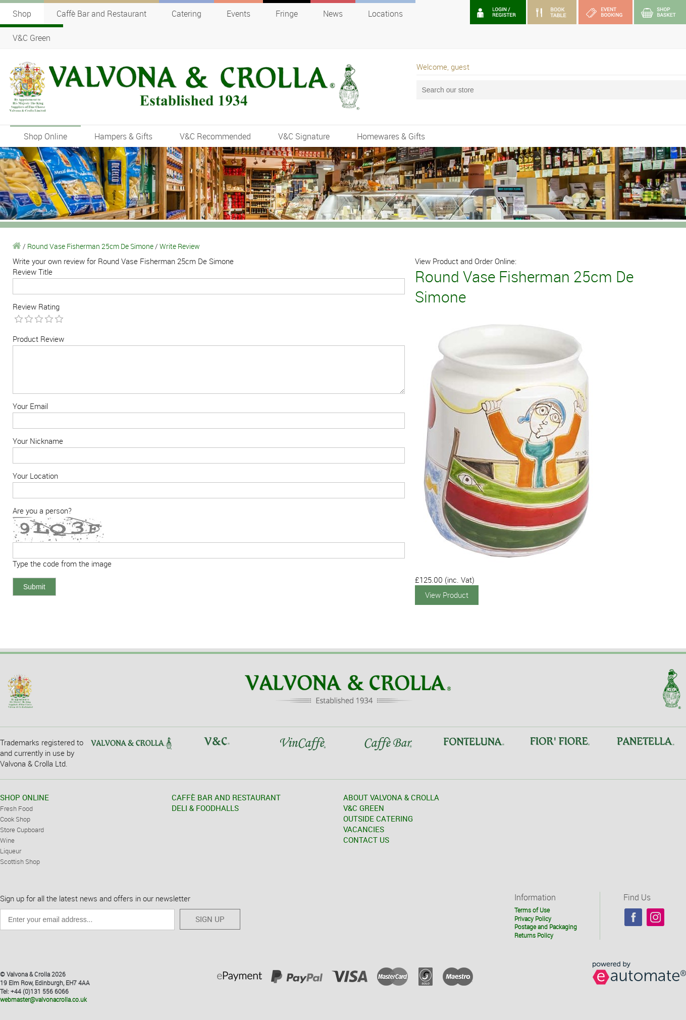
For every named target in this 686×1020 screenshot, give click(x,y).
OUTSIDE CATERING (378, 818)
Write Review (180, 246)
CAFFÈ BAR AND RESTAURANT (226, 797)
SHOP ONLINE (24, 797)
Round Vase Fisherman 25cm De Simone (90, 246)
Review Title (32, 272)
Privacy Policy (532, 918)
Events (238, 13)
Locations (385, 13)
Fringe (287, 13)
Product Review (38, 339)
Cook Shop (15, 819)
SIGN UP (210, 919)
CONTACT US (366, 840)
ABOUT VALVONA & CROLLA (391, 797)
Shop (22, 13)
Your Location (35, 476)
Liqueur (10, 850)
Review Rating (36, 306)
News (333, 13)
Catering (186, 13)
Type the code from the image (62, 563)
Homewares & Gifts (391, 136)
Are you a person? (42, 510)
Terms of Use (532, 910)
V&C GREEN (363, 808)
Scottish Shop (20, 861)
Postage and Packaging (545, 927)
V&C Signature (304, 136)
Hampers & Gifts (123, 136)
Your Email (30, 406)
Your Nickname (38, 441)
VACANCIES (363, 829)
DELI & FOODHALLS (205, 808)
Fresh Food (16, 808)
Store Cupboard (22, 829)
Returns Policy (533, 935)
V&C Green (31, 37)
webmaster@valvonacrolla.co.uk (43, 999)
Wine (7, 840)
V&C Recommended (215, 136)
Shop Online (45, 136)
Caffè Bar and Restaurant (101, 13)
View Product (446, 595)
